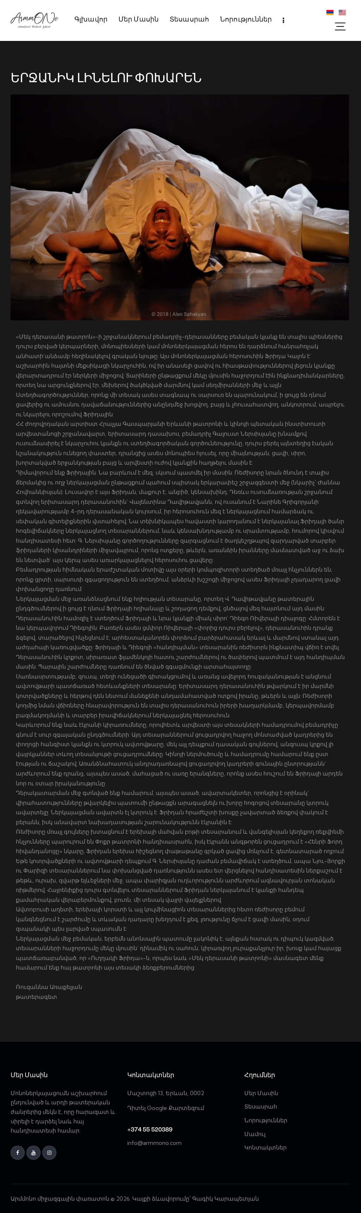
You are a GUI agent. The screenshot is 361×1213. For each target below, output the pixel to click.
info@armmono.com (154, 1142)
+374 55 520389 (149, 1130)
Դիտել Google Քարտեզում (165, 1107)
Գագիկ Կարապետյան (226, 1198)
